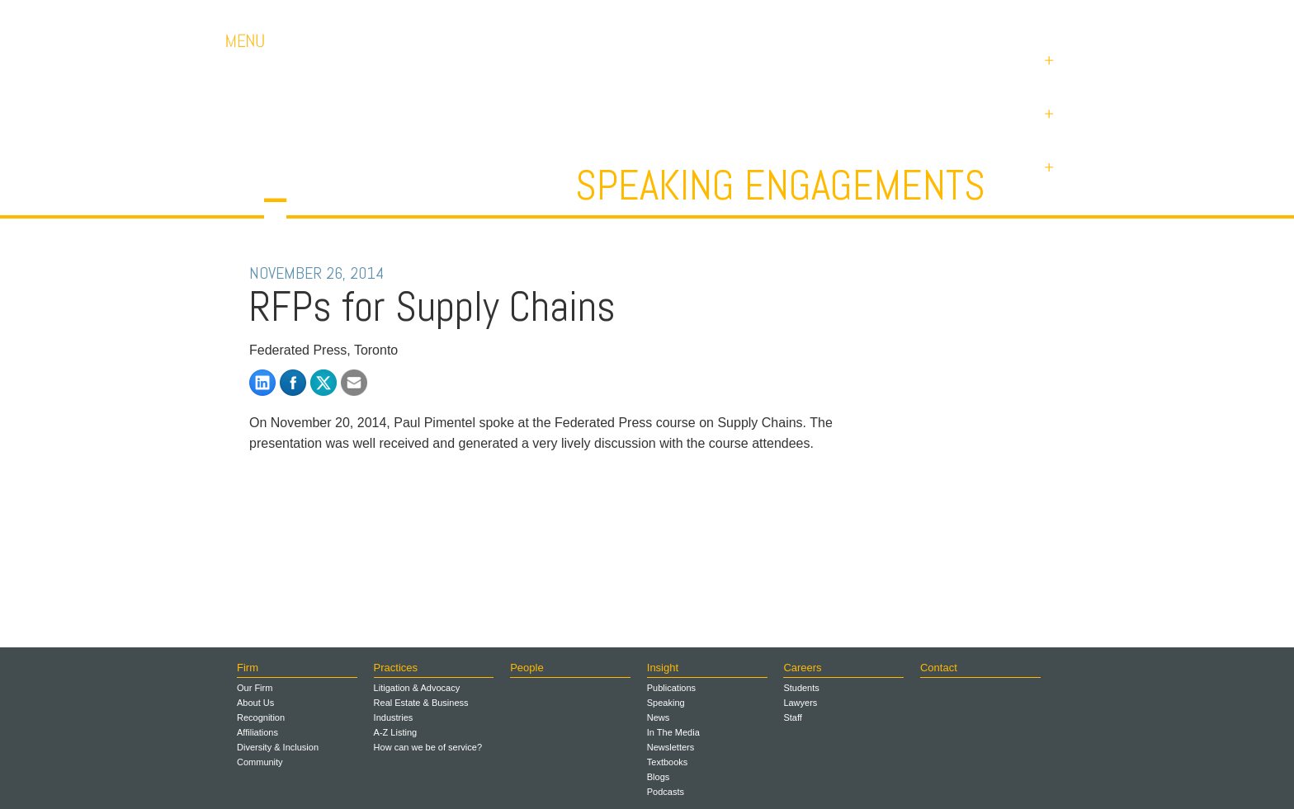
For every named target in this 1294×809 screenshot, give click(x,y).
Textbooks (667, 762)
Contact (953, 16)
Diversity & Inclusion (278, 747)
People (526, 667)
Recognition (261, 717)
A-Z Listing (396, 732)
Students (801, 688)
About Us (255, 703)
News (658, 717)
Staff (792, 717)
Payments (1035, 16)
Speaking (666, 703)
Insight (662, 667)
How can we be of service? (428, 747)
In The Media (673, 732)
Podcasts (665, 792)
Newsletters (670, 747)
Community (260, 762)
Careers (878, 16)
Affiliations (257, 732)
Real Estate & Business (421, 703)
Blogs (658, 777)
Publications (671, 688)
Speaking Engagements (780, 185)
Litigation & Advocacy (417, 688)
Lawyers (800, 703)
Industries (393, 717)
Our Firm (254, 688)
